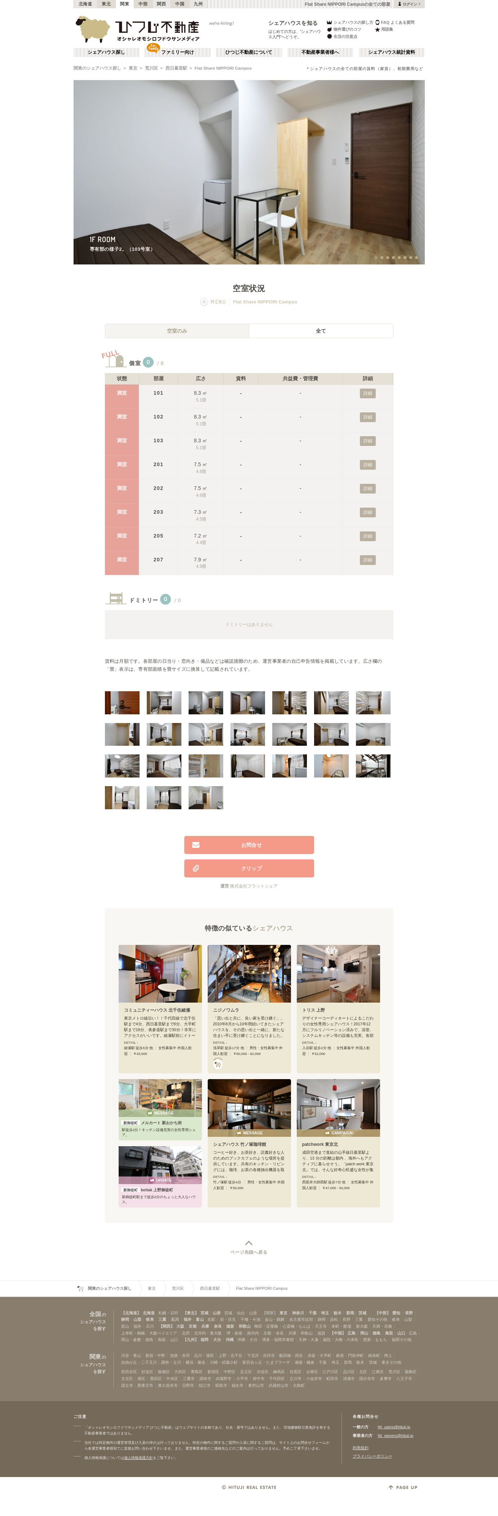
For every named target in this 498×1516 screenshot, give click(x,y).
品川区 (349, 1372)
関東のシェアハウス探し (97, 68)
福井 (187, 1319)
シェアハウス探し (106, 52)
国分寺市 (367, 1378)
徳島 (376, 1333)
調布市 (205, 1378)
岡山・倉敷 (131, 1339)
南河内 (253, 1333)
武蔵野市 (224, 1378)
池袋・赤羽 (180, 1355)
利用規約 (361, 1448)
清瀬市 (349, 1378)
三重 (162, 1319)
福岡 (204, 1339)
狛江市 (205, 1385)
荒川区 (151, 68)
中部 (142, 3)
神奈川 (298, 1313)
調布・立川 (171, 1362)
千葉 (313, 1313)
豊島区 (197, 1372)
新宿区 (213, 1372)
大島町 (299, 1385)
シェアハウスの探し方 (349, 22)
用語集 (384, 29)
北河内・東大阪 (208, 1333)
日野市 (188, 1385)
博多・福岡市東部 (278, 1339)
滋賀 (230, 1326)
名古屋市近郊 (301, 1319)
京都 (193, 1326)
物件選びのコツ (343, 29)
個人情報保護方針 (138, 1458)
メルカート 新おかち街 (151, 1122)
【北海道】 (131, 1313)
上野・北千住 (230, 1355)
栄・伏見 (228, 1319)
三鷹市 (189, 1378)
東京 (133, 68)
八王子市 (404, 1378)
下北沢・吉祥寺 (261, 1355)
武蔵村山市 (278, 1385)
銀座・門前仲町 (350, 1355)
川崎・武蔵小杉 (224, 1362)
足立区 (246, 1372)
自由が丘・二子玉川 (139, 1362)
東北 (106, 3)
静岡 (125, 1319)
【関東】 (270, 1313)
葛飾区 (411, 1372)
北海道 (85, 3)
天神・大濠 (308, 1339)
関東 (124, 3)
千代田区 (277, 1378)
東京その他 (391, 1362)
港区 (141, 1378)
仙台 (241, 1313)
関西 (161, 3)
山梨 (137, 1319)
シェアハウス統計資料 (391, 52)
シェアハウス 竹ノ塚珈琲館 (239, 1144)
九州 (198, 3)
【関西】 (167, 1326)
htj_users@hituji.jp (394, 1427)
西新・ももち (375, 1339)
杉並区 (147, 1372)
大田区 (180, 1372)
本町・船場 (341, 1326)
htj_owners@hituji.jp (396, 1435)
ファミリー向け (177, 52)
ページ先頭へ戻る (249, 1252)
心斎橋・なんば (296, 1326)
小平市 (242, 1378)
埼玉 (325, 1313)
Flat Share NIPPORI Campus (223, 68)
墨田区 (156, 1378)
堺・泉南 (234, 1333)
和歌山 (245, 1326)
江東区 (378, 1372)
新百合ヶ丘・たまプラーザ (266, 1362)
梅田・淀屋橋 (266, 1326)
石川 (175, 1319)
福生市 (237, 1385)
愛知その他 (377, 1319)
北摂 (186, 1333)
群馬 (350, 1313)
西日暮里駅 (176, 68)
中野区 (229, 1372)
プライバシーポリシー (372, 1456)
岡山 (364, 1333)
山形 (217, 1313)
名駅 (211, 1319)
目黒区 (295, 1372)
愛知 (396, 1313)
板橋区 (164, 1372)
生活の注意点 (341, 36)
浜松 (334, 1319)
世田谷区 (129, 1372)
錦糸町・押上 (380, 1355)
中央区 (172, 1378)
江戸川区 (330, 1372)
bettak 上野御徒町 (147, 1189)
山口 (401, 1333)
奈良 (218, 1326)
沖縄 (230, 1339)
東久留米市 (168, 1385)
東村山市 (256, 1385)
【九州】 (191, 1339)
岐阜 (150, 1319)
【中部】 (383, 1313)
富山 (200, 1319)
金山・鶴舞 (275, 1319)
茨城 (362, 1313)
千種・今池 (250, 1319)
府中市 (259, 1378)
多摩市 (386, 1378)
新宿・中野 (155, 1355)
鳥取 (389, 1333)
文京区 (127, 1378)
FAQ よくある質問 (395, 22)
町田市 (332, 1378)
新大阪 (362, 1326)
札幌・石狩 (168, 1313)
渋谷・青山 (131, 1355)
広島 (352, 1333)
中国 (179, 3)
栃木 (337, 1313)
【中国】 (338, 1333)
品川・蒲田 (204, 1355)
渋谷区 (263, 1372)
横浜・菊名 (196, 1362)
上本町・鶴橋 (133, 1333)
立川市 (295, 1378)
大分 (217, 1339)
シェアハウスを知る (293, 23)
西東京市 (145, 1385)
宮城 (204, 1313)
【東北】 (191, 1313)
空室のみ (177, 331)
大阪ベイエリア (163, 1333)
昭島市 (221, 1385)
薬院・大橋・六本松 (340, 1339)
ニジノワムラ (226, 1010)
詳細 (367, 393)
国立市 (127, 1385)
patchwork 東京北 (320, 1144)
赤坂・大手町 (319, 1355)
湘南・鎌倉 (304, 1362)
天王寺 (321, 1326)
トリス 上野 (313, 1010)
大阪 (180, 1326)
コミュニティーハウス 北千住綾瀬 (157, 1010)
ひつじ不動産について (248, 52)
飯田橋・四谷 (291, 1355)
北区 (363, 1372)
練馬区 (279, 1372)
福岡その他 (401, 1339)
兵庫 (205, 1326)
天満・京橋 (382, 1326)
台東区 (312, 1372)
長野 (409, 1313)
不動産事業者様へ (320, 52)
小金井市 (314, 1378)
